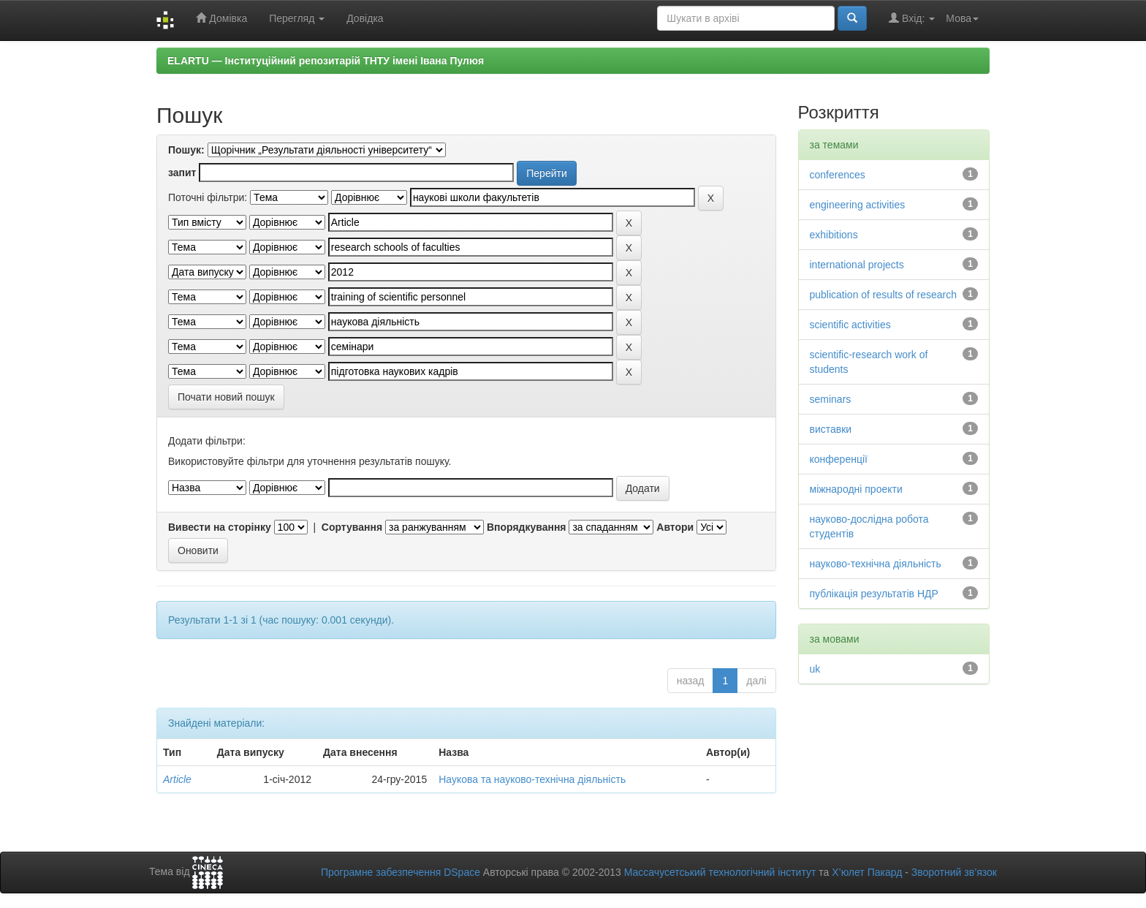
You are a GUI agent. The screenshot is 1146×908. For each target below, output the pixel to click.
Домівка (221, 18)
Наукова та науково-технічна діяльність (532, 779)
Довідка (364, 18)
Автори (675, 527)
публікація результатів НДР (874, 593)
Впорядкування (526, 527)
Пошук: (186, 150)
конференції (839, 459)
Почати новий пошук (226, 397)
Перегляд (297, 18)
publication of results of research (883, 294)
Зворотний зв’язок (954, 872)
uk (815, 669)
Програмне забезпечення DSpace (400, 872)
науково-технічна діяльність (875, 564)
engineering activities (858, 205)
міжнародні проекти (856, 489)
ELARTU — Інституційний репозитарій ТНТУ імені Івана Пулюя (325, 61)
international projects (857, 264)
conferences (837, 175)
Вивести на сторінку (219, 527)
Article (177, 779)
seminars (830, 399)
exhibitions (834, 235)
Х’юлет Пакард (867, 872)
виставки (831, 429)
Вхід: (912, 18)
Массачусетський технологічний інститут (720, 872)
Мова (962, 18)
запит (182, 172)
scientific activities (850, 324)
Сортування (352, 527)
